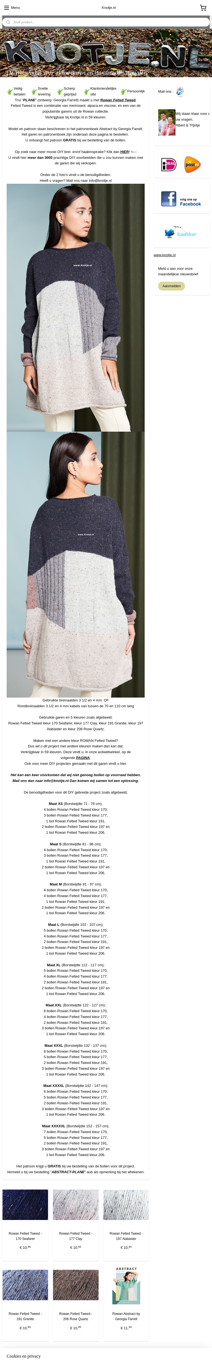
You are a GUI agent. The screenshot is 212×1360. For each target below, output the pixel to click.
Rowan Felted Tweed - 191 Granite (25, 1316)
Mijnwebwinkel (171, 1349)
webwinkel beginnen (128, 1349)
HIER (124, 151)
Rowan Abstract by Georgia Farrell (126, 1316)
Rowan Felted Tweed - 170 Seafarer (25, 1236)
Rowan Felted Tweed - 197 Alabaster (126, 1236)
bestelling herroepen (99, 1349)
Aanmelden (172, 286)
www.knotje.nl (165, 255)
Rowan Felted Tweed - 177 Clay (75, 1236)
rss (80, 1349)
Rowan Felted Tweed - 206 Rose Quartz (75, 1316)
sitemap (70, 1349)
